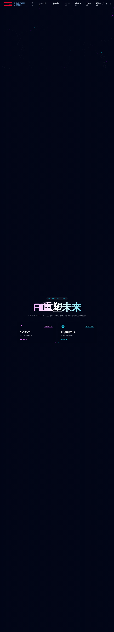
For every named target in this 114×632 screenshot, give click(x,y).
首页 (32, 4)
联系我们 (98, 4)
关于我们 (88, 4)
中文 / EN (107, 4)
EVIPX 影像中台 (43, 4)
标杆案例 (67, 4)
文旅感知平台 (56, 4)
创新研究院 (78, 4)
